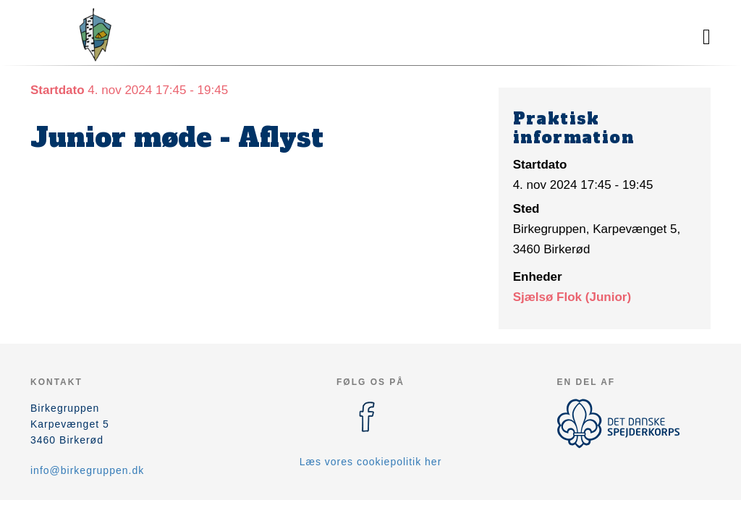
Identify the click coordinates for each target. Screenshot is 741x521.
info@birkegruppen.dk (87, 470)
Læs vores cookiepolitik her (371, 461)
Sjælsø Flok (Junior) (572, 297)
